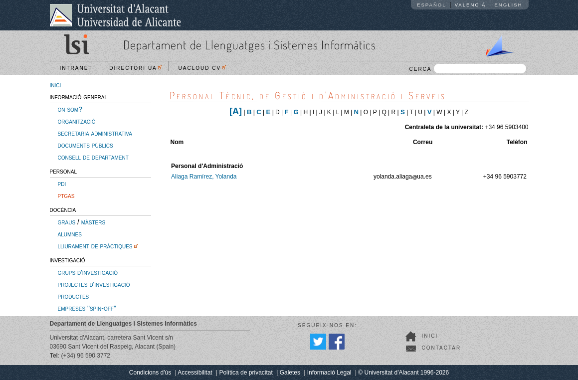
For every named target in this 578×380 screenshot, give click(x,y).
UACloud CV (202, 68)
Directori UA (135, 68)
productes (73, 296)
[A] (235, 111)
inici (55, 85)
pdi (62, 184)
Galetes (290, 372)
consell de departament (93, 157)
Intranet (76, 68)
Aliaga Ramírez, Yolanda (203, 176)
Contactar (441, 348)
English (508, 4)
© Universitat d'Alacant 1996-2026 (403, 372)
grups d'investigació (88, 272)
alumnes (70, 234)
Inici (430, 336)
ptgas (66, 195)
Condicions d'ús (150, 372)
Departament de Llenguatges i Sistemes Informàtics (249, 44)
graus (67, 222)
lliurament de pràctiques (95, 246)
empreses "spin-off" (87, 308)
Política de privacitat (245, 372)
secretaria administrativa (95, 133)
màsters (93, 222)
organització (77, 121)
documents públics (85, 145)
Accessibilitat (195, 372)
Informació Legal (329, 372)
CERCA (467, 68)
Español (431, 4)
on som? (70, 109)
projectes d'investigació (94, 284)
